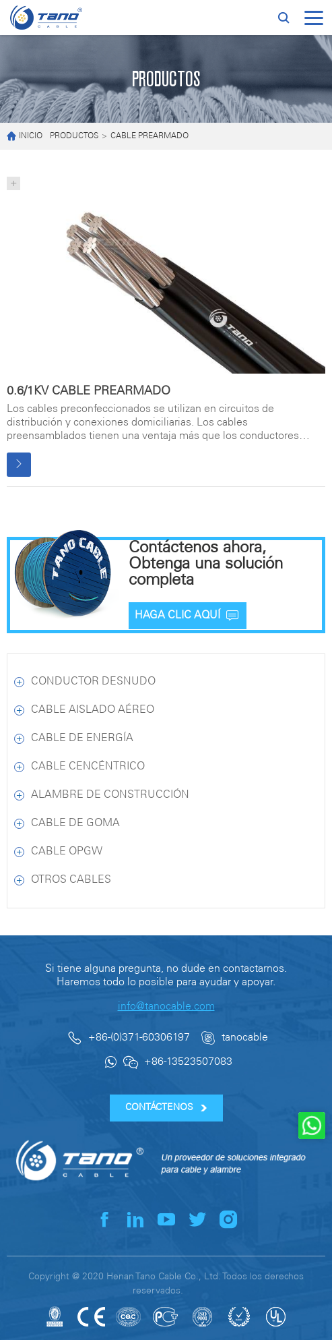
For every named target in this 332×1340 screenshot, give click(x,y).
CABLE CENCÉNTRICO (88, 766)
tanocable (245, 1037)
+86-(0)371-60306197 (139, 1037)
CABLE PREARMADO (149, 136)
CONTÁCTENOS (166, 1107)
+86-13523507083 (188, 1062)
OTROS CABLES (71, 880)
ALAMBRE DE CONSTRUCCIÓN (110, 795)
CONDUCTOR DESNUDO (93, 681)
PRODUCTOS (74, 136)
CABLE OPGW (66, 851)
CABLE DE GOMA (75, 823)
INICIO (24, 137)
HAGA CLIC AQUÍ (187, 616)
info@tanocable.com (166, 1006)
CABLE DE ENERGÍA (82, 738)
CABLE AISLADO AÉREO (92, 710)
